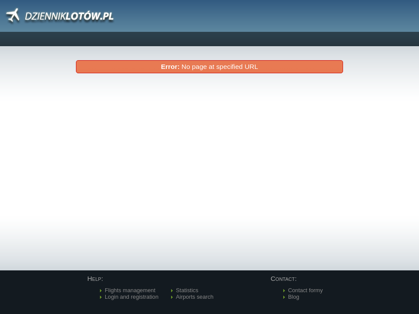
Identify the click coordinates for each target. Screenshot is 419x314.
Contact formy (305, 290)
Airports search (194, 297)
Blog (293, 297)
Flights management (130, 290)
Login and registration (131, 297)
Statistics (187, 290)
